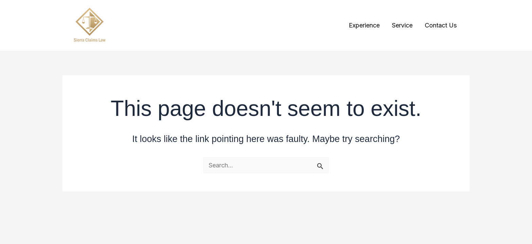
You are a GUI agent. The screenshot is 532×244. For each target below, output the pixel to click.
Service (402, 25)
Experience (364, 25)
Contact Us (441, 25)
